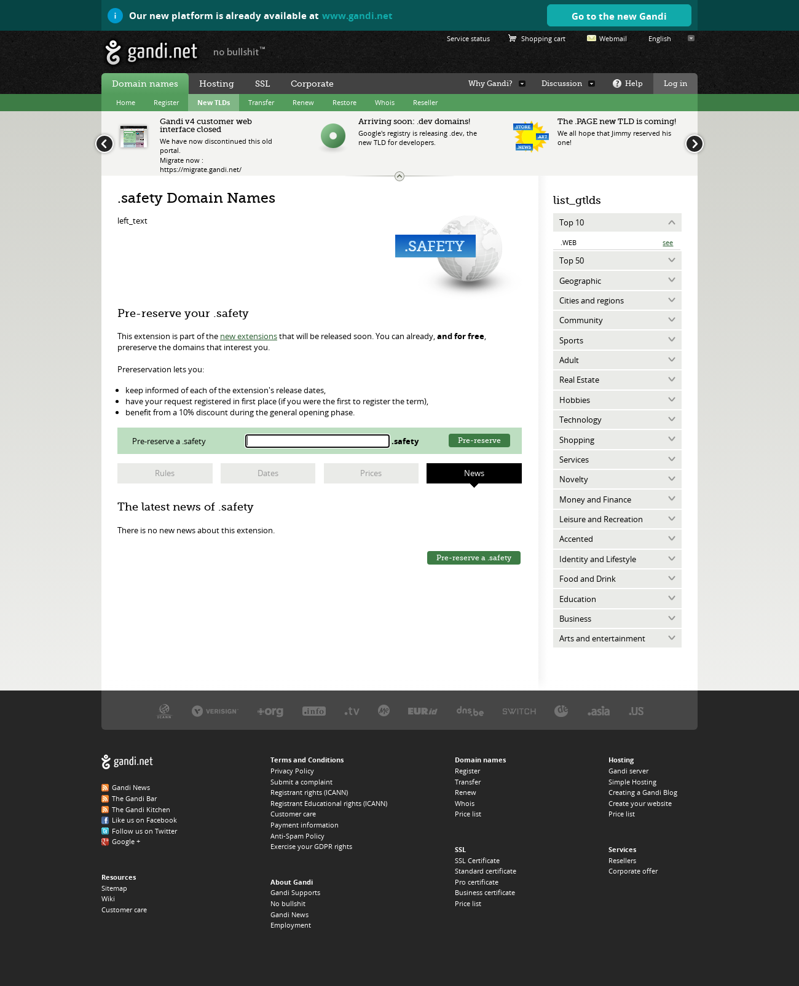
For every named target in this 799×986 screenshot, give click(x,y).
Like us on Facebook (144, 819)
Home (125, 102)
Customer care (124, 909)
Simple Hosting (632, 781)
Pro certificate (476, 881)
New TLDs (213, 102)
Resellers (622, 860)
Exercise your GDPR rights (311, 846)
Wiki (108, 898)
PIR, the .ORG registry (270, 710)
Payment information (304, 824)
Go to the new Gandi (619, 16)
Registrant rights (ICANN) (309, 792)
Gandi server (628, 770)
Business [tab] (575, 618)
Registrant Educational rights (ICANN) (328, 803)
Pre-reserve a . (170, 441)
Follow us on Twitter (144, 830)
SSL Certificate (477, 860)
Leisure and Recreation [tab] (601, 519)
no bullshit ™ (240, 51)
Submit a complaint (301, 781)
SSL (262, 83)
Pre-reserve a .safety (473, 558)
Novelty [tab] (573, 479)
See (668, 242)
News (474, 473)
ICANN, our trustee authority (164, 710)
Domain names (145, 83)
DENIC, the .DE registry (561, 710)
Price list (468, 813)
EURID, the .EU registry (423, 710)
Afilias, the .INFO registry (314, 710)
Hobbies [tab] (574, 399)
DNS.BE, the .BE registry (470, 710)
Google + (126, 841)
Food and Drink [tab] (587, 578)
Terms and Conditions (307, 759)
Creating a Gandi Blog (642, 792)
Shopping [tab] (576, 439)
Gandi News (131, 787)
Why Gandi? (490, 83)
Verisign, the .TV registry (352, 710)
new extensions (248, 336)
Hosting (216, 83)
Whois (385, 102)
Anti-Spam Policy (297, 835)
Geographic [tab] (580, 280)
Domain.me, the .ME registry (384, 710)
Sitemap (114, 888)
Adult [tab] (569, 360)
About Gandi (291, 881)
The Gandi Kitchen (141, 809)
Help (634, 83)
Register (166, 102)
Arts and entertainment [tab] (602, 638)
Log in (675, 83)
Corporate (312, 83)
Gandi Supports (295, 892)
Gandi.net (127, 762)
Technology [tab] (580, 419)
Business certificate (485, 892)
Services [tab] (574, 459)
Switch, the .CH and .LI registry (519, 710)
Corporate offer (633, 870)
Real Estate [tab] (579, 379)
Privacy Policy (292, 770)
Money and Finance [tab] (595, 499)
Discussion (561, 83)
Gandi (151, 52)
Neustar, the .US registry (636, 710)
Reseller (425, 102)
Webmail (613, 38)
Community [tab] (581, 320)
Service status (468, 38)
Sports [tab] (571, 340)
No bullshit (287, 903)
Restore (344, 102)
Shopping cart (543, 38)
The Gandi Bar (134, 798)
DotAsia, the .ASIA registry (598, 710)
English (659, 38)
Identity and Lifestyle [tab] (597, 559)
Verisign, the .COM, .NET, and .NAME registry (215, 710)
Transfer (261, 102)
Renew (303, 102)
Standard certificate (485, 870)
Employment (290, 924)
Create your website (640, 803)
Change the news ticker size (399, 176)
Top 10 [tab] (571, 222)
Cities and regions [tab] (591, 300)
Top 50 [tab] (571, 260)
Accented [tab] (576, 538)
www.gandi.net (357, 15)
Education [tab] (577, 599)
